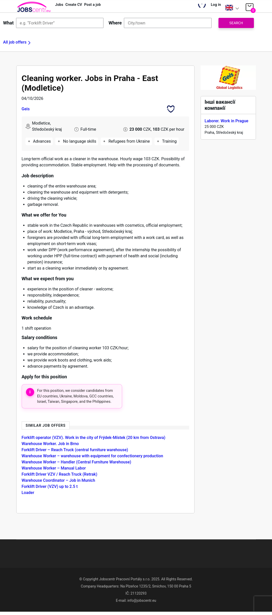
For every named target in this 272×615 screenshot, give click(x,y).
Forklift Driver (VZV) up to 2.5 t (50, 489)
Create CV (82, 7)
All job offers (15, 45)
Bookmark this (171, 112)
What (8, 26)
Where (115, 26)
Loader (28, 495)
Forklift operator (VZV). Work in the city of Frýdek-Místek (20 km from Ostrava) (93, 440)
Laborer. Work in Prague (227, 124)
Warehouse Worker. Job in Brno (50, 446)
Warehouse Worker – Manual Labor (54, 471)
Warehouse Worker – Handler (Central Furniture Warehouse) (76, 465)
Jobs (61, 7)
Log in (213, 7)
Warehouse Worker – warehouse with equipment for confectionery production (92, 459)
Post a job (107, 7)
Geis (26, 112)
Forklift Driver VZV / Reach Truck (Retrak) (59, 477)
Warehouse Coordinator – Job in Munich (58, 483)
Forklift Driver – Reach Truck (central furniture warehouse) (75, 452)
